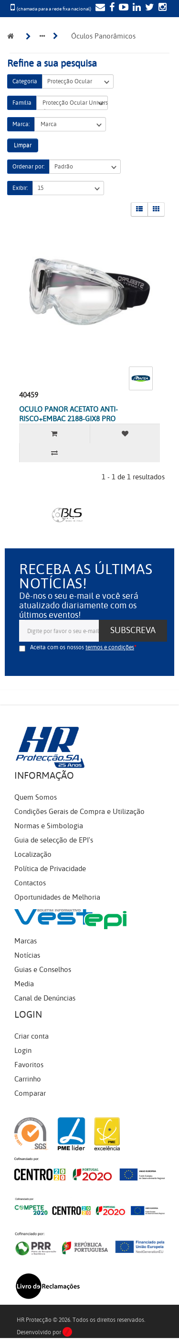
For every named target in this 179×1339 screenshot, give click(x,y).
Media (24, 984)
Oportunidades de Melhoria (57, 897)
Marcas (25, 941)
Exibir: (20, 188)
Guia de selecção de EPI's (53, 840)
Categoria (24, 81)
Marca (70, 124)
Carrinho (27, 1079)
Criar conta (31, 1036)
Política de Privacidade (50, 868)
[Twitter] (148, 8)
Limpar (23, 145)
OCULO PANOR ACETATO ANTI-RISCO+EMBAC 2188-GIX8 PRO (68, 414)
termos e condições (109, 647)
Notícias (27, 955)
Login (23, 1050)
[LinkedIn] (135, 8)
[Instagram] (161, 8)
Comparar (30, 1093)
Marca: (21, 124)
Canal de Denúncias (44, 998)
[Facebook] (111, 8)
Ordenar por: (28, 166)
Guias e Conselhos (42, 969)
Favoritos (28, 1065)
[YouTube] (122, 8)
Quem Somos (35, 797)
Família (22, 103)
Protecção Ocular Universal (72, 103)
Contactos (30, 883)
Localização (33, 854)
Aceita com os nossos (82, 647)
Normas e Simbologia (48, 826)
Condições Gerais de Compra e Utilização (79, 811)
